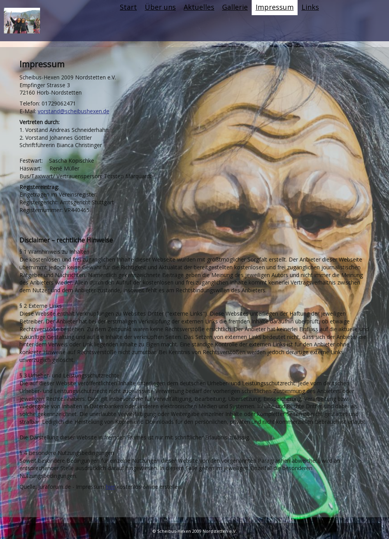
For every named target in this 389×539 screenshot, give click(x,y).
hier (110, 486)
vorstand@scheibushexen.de (73, 111)
